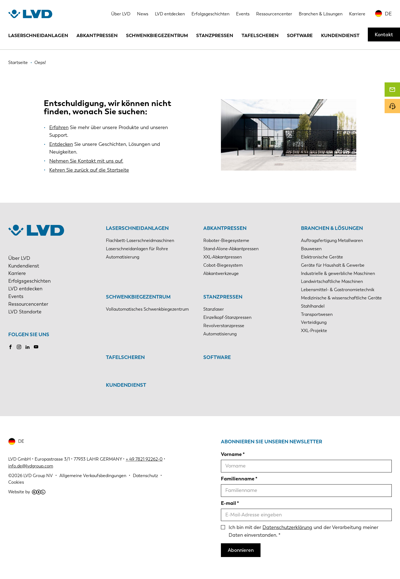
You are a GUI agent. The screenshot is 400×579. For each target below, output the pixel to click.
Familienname (237, 479)
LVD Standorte (25, 312)
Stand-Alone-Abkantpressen (231, 248)
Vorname (231, 454)
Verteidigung (314, 322)
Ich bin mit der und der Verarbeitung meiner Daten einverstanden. (303, 531)
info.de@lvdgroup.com (30, 466)
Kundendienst (340, 35)
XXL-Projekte (314, 330)
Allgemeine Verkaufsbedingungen (92, 475)
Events (243, 13)
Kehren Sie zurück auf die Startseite (89, 170)
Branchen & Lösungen (321, 13)
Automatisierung (122, 257)
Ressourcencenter (274, 13)
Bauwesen (311, 248)
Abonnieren (241, 550)
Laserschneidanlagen (38, 35)
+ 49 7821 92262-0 (144, 459)
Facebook (10, 347)
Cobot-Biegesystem (223, 265)
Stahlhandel (313, 306)
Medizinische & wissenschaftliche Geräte (341, 297)
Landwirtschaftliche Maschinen (332, 281)
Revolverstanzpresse (223, 325)
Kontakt (384, 35)
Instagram (19, 347)
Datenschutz (145, 475)
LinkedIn (27, 347)
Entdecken (61, 144)
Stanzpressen (214, 35)
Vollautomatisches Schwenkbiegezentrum (147, 309)
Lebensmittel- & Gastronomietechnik (337, 289)
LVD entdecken (170, 13)
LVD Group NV (38, 475)
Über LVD (120, 13)
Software (300, 35)
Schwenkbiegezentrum (157, 35)
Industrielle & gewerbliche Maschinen (338, 273)
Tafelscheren (260, 35)
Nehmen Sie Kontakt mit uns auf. (86, 161)
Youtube (36, 347)
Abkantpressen (97, 35)
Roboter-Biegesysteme (226, 240)
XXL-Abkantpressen (222, 257)
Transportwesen (317, 314)
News (142, 13)
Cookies (16, 482)
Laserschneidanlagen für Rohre (137, 248)
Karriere (357, 13)
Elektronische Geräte (322, 257)
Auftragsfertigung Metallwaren (332, 240)
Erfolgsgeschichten (210, 13)
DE (388, 14)
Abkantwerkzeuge (221, 273)
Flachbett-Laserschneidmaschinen (140, 240)
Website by (26, 491)
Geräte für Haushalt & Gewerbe (333, 265)
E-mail (228, 503)
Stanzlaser (213, 309)
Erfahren (59, 127)
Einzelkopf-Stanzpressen (227, 317)
